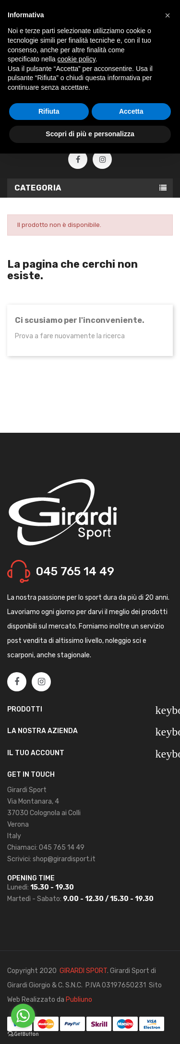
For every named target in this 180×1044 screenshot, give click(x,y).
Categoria (37, 187)
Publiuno (79, 1000)
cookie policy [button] (77, 59)
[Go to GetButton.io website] (23, 1034)
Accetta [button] (131, 111)
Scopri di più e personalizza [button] (90, 134)
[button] (167, 15)
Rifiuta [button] (49, 111)
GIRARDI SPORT (83, 971)
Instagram (103, 160)
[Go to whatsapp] (23, 1016)
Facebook (78, 160)
